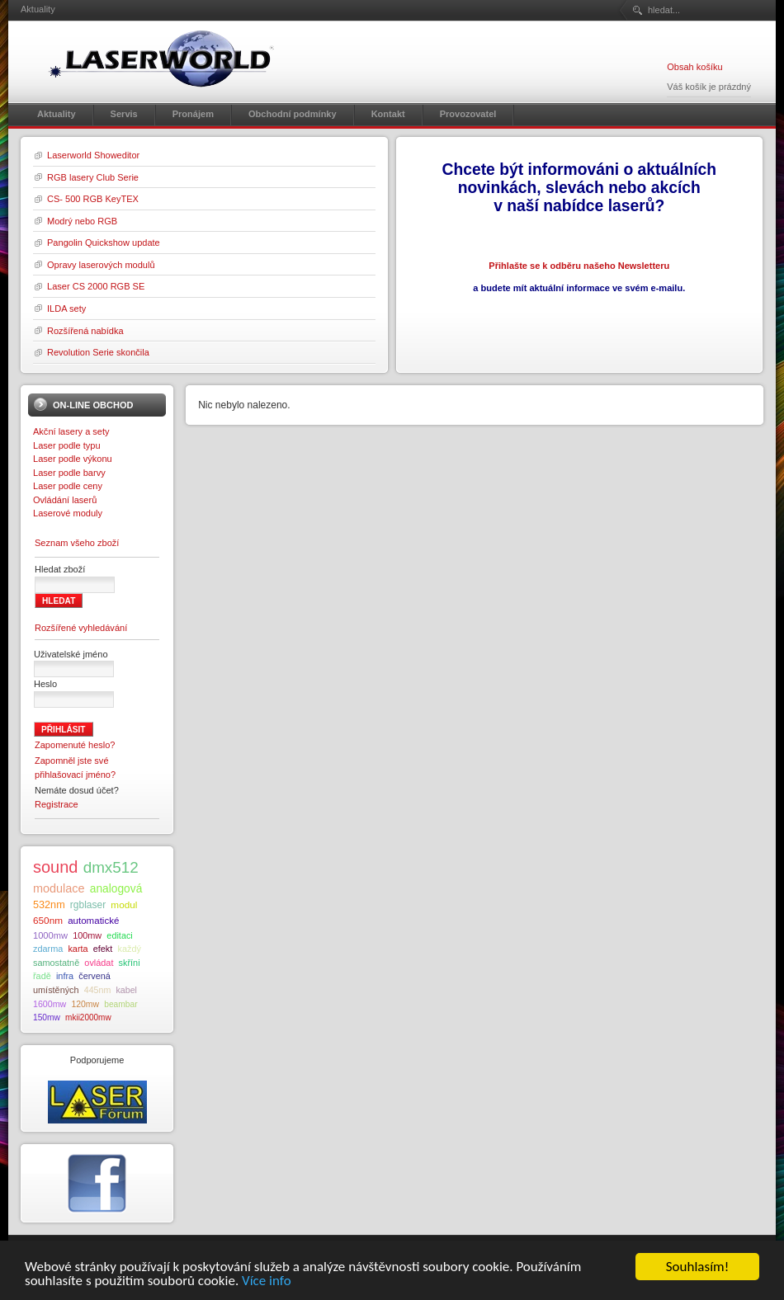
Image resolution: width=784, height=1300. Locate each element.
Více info (266, 1289)
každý (128, 949)
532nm (49, 905)
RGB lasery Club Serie (93, 177)
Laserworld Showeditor (93, 155)
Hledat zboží (60, 569)
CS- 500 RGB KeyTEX (93, 199)
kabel (126, 990)
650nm (48, 920)
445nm (97, 990)
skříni (129, 963)
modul (124, 904)
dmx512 (111, 867)
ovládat (98, 963)
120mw (85, 1004)
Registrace (56, 804)
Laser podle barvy (69, 473)
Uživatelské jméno (71, 654)
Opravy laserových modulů (101, 265)
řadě (42, 976)
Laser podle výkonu (72, 459)
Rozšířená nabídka (85, 331)
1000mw (50, 935)
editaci (119, 935)
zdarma (48, 949)
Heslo (45, 684)
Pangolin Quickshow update (103, 242)
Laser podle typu (67, 445)
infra (64, 976)
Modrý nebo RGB (82, 221)
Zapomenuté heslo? (75, 745)
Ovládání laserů (65, 500)
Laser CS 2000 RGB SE (95, 286)
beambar (120, 1004)
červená (94, 976)
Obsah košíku (694, 67)
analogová (116, 889)
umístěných (56, 990)
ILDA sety (66, 308)
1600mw (49, 1004)
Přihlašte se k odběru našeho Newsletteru (579, 266)
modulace (59, 888)
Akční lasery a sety (71, 431)
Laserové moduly (67, 513)
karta (77, 949)
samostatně (56, 963)
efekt (103, 949)
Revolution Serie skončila (98, 352)
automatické (93, 921)
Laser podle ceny (67, 486)
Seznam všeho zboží (77, 543)
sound (55, 867)
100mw (87, 935)
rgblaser (88, 905)
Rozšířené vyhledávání (81, 628)
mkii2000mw (88, 1017)
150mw (46, 1017)
